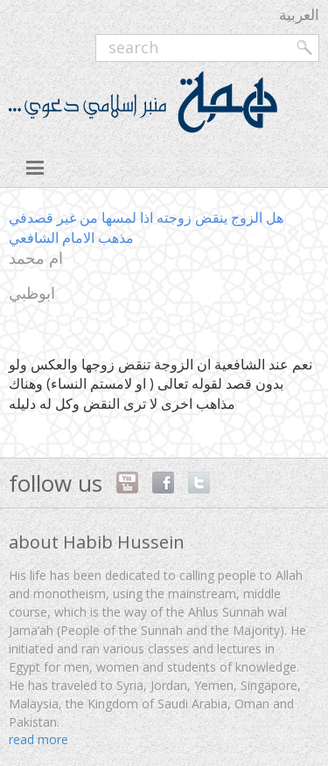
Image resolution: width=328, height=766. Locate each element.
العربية (299, 14)
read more (38, 739)
